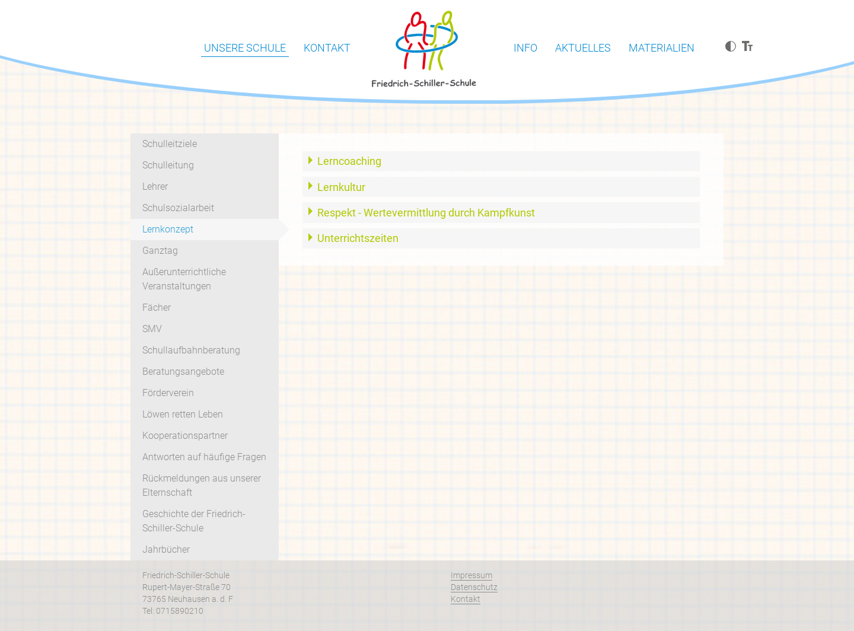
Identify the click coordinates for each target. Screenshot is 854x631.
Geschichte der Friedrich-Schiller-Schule (194, 521)
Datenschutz (474, 587)
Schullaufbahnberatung (191, 350)
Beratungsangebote (183, 371)
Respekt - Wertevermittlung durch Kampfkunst (426, 212)
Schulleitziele (169, 143)
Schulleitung (168, 165)
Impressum (471, 575)
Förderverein (168, 393)
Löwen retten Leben (182, 414)
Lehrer (155, 186)
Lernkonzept (167, 229)
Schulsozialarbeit (178, 207)
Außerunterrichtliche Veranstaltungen (184, 279)
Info (525, 48)
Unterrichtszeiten (358, 238)
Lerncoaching (349, 161)
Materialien (661, 48)
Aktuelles (583, 48)
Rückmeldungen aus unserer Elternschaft (201, 485)
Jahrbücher (166, 549)
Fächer (156, 307)
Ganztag (160, 250)
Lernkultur (341, 187)
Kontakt (327, 48)
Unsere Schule (245, 48)
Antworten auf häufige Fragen (204, 457)
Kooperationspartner (185, 435)
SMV (152, 328)
